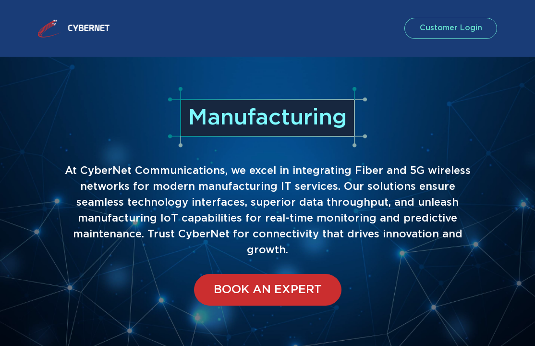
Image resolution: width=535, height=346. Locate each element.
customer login (444, 28)
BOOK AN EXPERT (268, 289)
